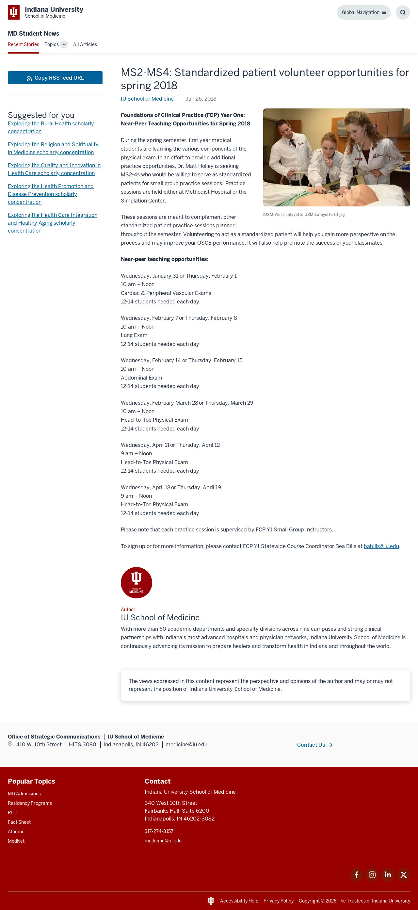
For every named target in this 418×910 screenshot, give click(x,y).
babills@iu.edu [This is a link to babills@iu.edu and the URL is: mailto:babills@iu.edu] (381, 546)
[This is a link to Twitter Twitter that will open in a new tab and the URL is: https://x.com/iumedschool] (403, 879)
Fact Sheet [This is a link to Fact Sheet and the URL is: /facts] (19, 822)
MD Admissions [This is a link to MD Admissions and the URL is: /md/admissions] (24, 794)
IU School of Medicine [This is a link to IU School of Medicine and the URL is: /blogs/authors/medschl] (147, 98)
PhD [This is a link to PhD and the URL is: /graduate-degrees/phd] (12, 813)
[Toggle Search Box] (403, 12)
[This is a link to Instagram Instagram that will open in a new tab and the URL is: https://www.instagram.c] (372, 879)
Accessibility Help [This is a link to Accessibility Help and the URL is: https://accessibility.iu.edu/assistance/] (239, 901)
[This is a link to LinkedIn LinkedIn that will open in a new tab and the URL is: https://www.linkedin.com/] (387, 879)
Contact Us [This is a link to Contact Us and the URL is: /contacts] (311, 744)
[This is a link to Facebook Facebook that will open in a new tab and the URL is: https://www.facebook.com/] (356, 879)
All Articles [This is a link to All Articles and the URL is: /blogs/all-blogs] (85, 44)
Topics (51, 44)
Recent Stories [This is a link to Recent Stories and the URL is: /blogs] (23, 44)
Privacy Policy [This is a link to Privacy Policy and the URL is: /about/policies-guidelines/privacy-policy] (279, 901)
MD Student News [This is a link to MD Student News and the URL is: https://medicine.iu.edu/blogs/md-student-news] (33, 33)
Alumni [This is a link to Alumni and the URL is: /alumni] (15, 832)
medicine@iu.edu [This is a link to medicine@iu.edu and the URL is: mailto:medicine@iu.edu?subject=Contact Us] (163, 841)
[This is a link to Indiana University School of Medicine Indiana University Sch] (45, 12)
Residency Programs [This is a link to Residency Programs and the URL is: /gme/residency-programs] (30, 803)
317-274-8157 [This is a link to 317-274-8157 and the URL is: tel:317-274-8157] (159, 831)
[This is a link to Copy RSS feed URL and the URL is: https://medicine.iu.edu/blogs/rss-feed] (55, 77)
